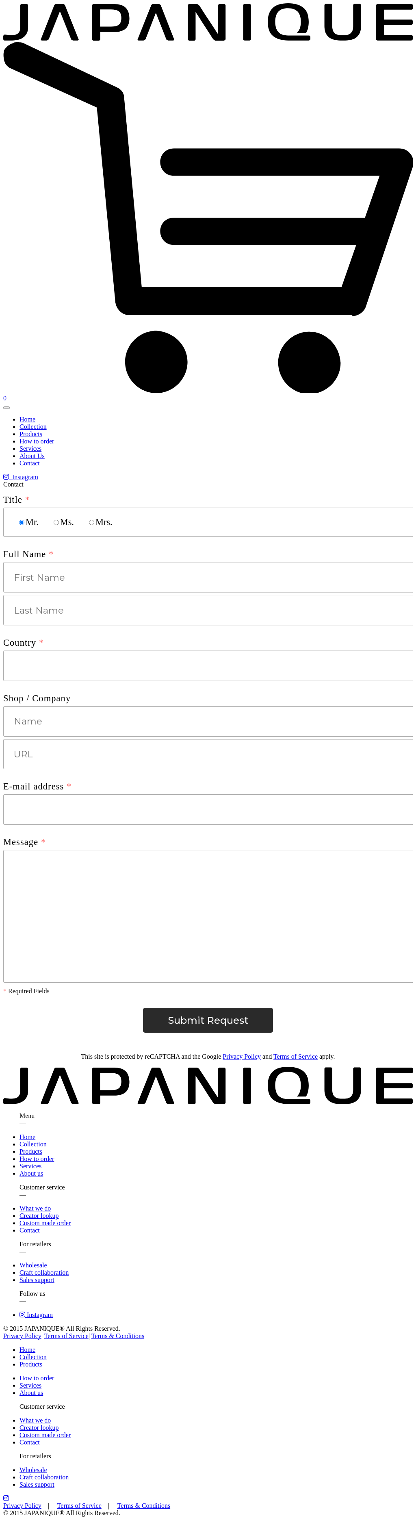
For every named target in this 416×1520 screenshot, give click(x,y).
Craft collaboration (44, 1272)
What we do (35, 1208)
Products (31, 433)
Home (27, 419)
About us (31, 1173)
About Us (32, 455)
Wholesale (33, 1265)
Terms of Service (295, 1056)
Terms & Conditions (117, 1335)
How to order (37, 441)
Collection (33, 426)
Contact (30, 463)
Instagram (20, 477)
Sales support (37, 1279)
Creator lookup (39, 1215)
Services (30, 448)
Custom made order (45, 1222)
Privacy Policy (242, 1056)
